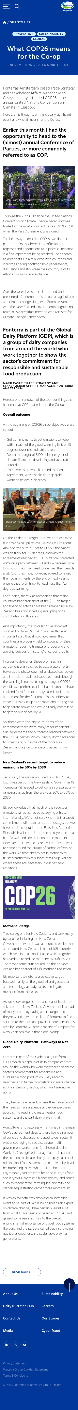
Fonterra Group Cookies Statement (25, 1369)
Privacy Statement (14, 1363)
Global (39, 39)
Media (8, 1331)
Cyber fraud (51, 1331)
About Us (10, 1294)
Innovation (24, 34)
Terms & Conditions (15, 1375)
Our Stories (51, 1318)
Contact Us (11, 1318)
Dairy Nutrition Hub (18, 1306)
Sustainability (51, 34)
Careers (48, 1306)
